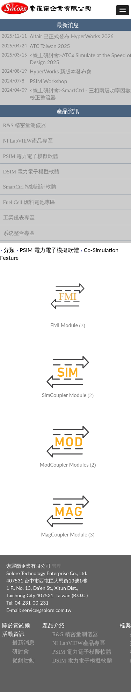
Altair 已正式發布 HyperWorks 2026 (72, 36)
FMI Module (64, 325)
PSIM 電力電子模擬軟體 (49, 249)
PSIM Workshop (48, 81)
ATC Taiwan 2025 (50, 46)
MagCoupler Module (64, 535)
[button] (122, 10)
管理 (55, 566)
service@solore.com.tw (47, 610)
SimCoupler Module (64, 395)
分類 (9, 249)
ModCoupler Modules (64, 465)
